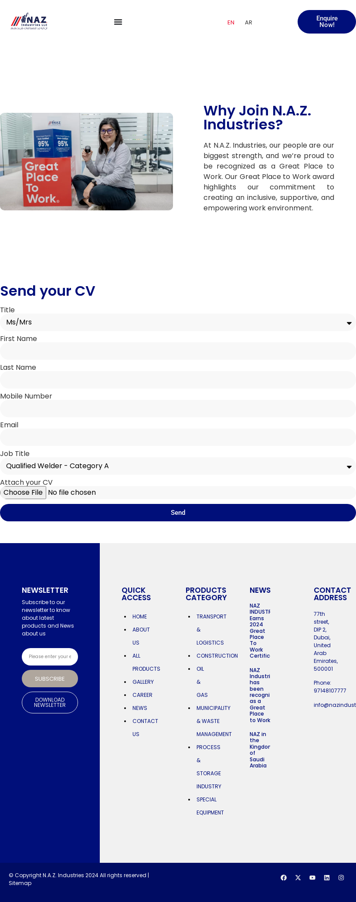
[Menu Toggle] (118, 21)
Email (9, 425)
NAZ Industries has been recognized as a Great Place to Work (265, 695)
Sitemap (20, 883)
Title (7, 310)
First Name (18, 338)
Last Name (18, 367)
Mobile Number (26, 396)
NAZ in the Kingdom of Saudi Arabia (262, 749)
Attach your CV (26, 482)
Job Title (15, 453)
